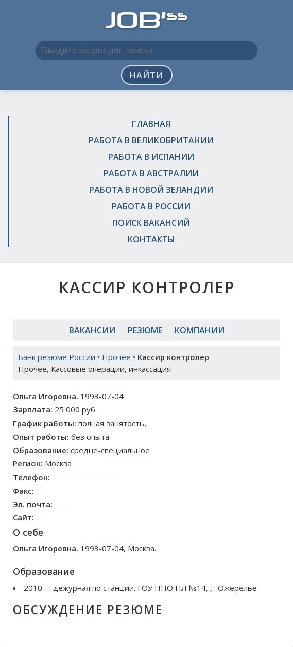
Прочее (116, 357)
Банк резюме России (56, 357)
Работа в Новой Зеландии (151, 189)
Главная (151, 124)
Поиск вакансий (151, 222)
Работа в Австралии (151, 173)
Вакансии (92, 330)
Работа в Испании (151, 157)
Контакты (151, 239)
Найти (146, 75)
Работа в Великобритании (151, 140)
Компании (200, 330)
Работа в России (151, 206)
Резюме (145, 330)
